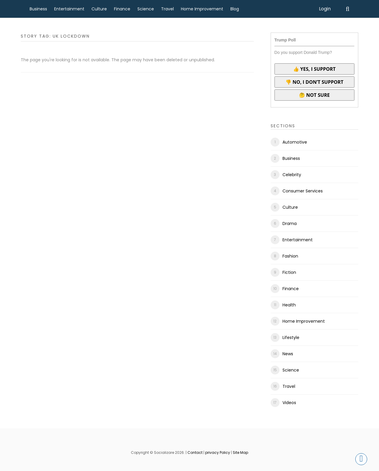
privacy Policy (217, 452)
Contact (195, 452)
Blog (234, 9)
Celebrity (291, 175)
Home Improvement (202, 9)
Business (38, 9)
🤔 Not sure (314, 95)
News (287, 354)
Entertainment (69, 9)
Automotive (294, 142)
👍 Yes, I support (314, 69)
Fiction (289, 272)
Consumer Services (302, 191)
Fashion (290, 256)
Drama (289, 223)
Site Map (240, 452)
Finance (122, 9)
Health (289, 305)
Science (145, 9)
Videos (289, 403)
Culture (99, 9)
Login (325, 8)
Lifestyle (290, 337)
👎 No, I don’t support (314, 82)
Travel (167, 9)
